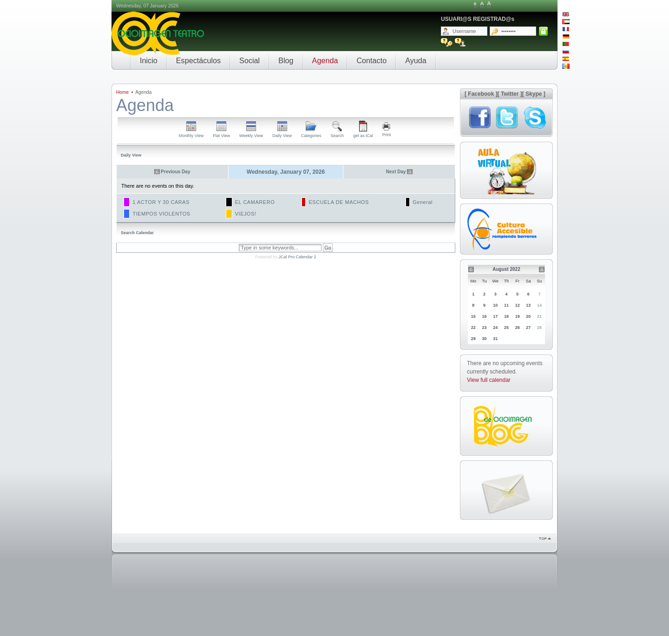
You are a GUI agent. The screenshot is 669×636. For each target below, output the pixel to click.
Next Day (396, 171)
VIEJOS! (245, 213)
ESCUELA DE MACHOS (338, 202)
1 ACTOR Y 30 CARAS (161, 202)
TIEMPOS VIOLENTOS (161, 213)
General (423, 202)
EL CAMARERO (255, 202)
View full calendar (489, 380)
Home (122, 92)
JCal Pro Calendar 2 (297, 257)
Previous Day (175, 171)
